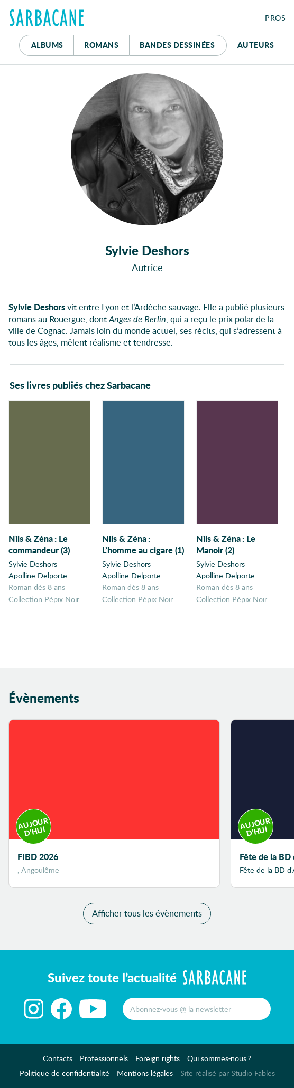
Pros (275, 18)
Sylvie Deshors (32, 564)
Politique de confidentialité (64, 1073)
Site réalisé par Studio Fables (227, 1073)
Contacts (57, 1058)
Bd (177, 45)
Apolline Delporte (37, 575)
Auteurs (255, 45)
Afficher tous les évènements (147, 913)
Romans (101, 45)
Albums (47, 45)
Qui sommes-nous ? (219, 1058)
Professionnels (104, 1058)
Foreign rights (157, 1058)
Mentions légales (145, 1073)
